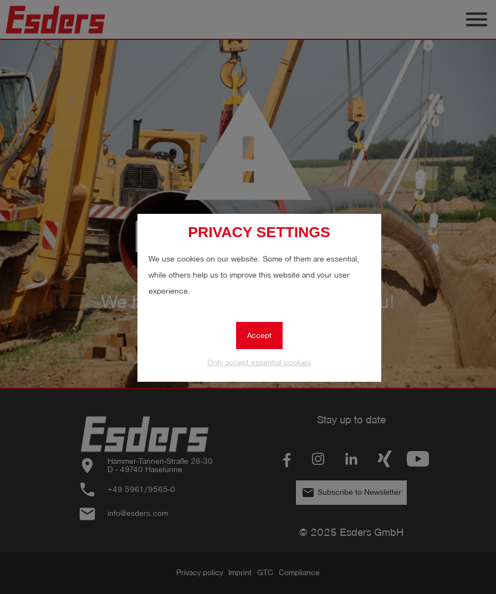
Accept (259, 335)
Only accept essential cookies (259, 363)
